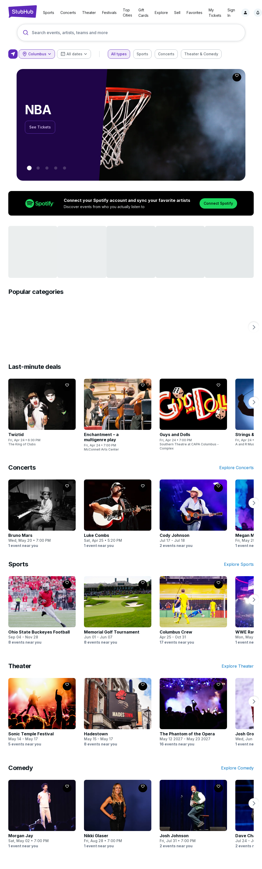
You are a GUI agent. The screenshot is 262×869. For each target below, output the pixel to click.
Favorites (194, 12)
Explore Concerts (236, 467)
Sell (177, 12)
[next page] (254, 327)
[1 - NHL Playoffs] (38, 168)
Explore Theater (238, 666)
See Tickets (40, 127)
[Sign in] (245, 13)
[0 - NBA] (29, 168)
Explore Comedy (237, 768)
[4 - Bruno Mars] (64, 168)
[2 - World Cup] (47, 168)
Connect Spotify (218, 203)
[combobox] (37, 54)
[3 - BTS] (55, 168)
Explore (161, 12)
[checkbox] (119, 54)
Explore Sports (239, 564)
